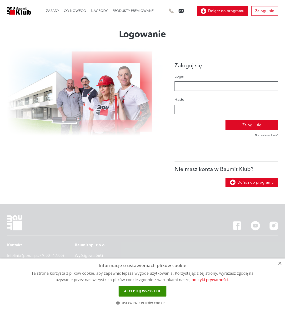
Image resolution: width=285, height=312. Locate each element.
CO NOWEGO (75, 11)
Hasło (180, 99)
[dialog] (142, 285)
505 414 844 (171, 11)
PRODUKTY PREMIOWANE (133, 11)
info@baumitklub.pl (181, 11)
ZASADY (52, 11)
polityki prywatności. (210, 279)
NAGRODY (99, 11)
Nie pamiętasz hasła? (266, 135)
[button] (142, 303)
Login (179, 76)
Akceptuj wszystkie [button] (142, 291)
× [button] (279, 263)
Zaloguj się (264, 11)
